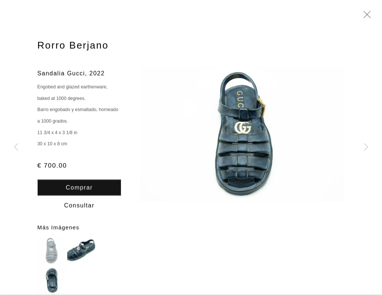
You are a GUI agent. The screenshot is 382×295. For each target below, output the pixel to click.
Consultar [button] (79, 206)
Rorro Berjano (73, 46)
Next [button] (366, 147)
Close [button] (365, 16)
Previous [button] (16, 147)
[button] (51, 251)
